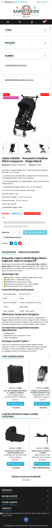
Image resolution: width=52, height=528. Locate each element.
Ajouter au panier (35, 232)
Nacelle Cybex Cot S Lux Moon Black (15, 452)
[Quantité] (14, 232)
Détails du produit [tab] (29, 252)
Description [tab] (9, 252)
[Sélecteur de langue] (43, 2)
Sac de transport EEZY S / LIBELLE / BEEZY (15, 392)
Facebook (26, 480)
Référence (6, 165)
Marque (32, 165)
